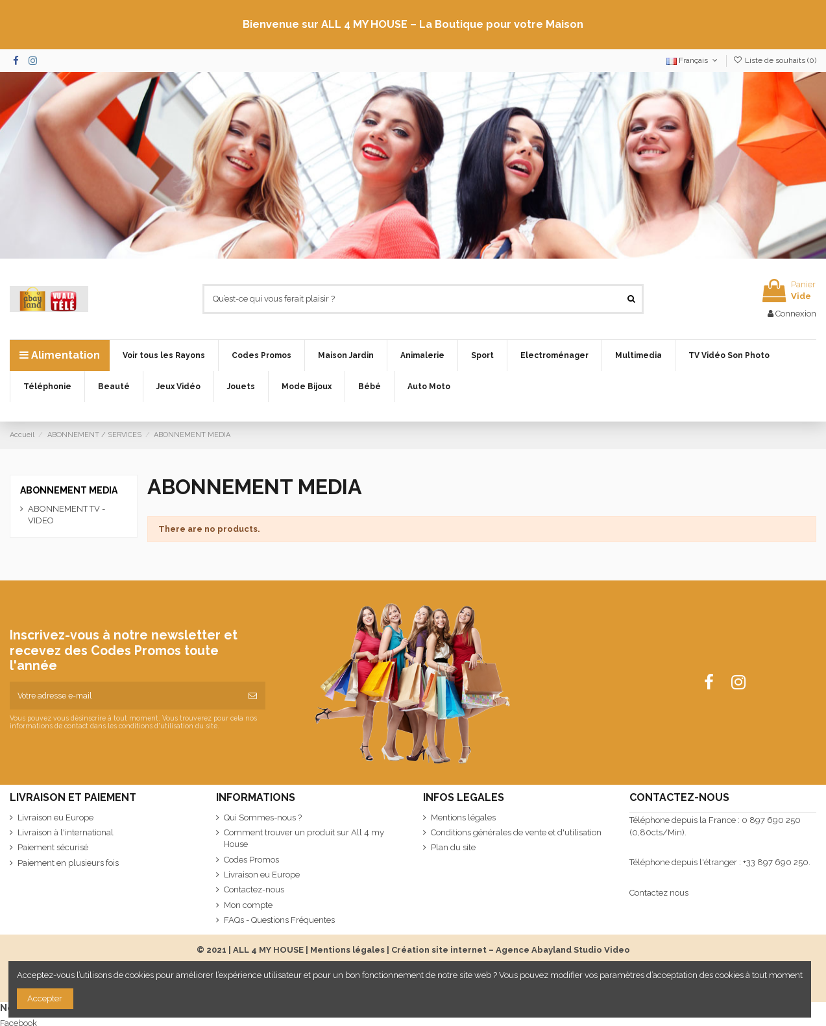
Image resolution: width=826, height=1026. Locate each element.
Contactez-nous (254, 889)
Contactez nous (658, 893)
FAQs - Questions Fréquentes (279, 920)
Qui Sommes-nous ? (263, 817)
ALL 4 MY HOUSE (268, 950)
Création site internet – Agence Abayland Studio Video (510, 950)
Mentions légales (463, 817)
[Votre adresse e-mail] (125, 696)
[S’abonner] (252, 696)
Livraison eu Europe (55, 817)
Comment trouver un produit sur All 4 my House (304, 838)
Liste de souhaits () (774, 60)
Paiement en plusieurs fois (68, 863)
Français (693, 60)
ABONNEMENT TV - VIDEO (66, 514)
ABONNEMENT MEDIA (68, 490)
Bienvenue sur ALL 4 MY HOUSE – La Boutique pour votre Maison (413, 24)
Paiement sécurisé (53, 847)
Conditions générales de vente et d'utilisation (516, 832)
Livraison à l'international (66, 832)
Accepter (44, 998)
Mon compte (248, 905)
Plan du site (453, 847)
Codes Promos (251, 860)
